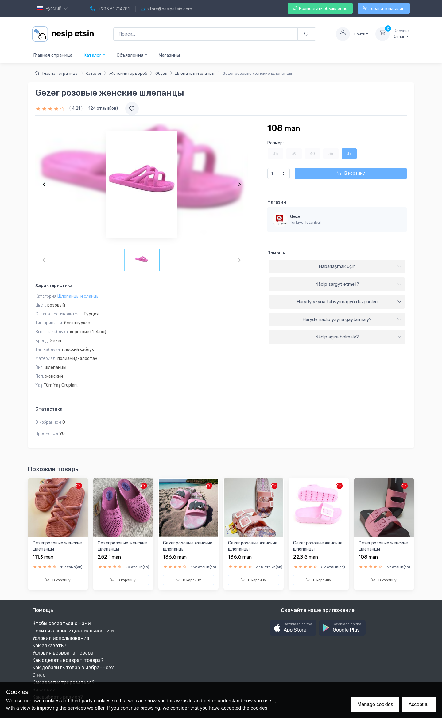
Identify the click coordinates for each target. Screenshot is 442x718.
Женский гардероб (128, 73)
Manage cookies (375, 704)
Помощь (276, 253)
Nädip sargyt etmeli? (358, 284)
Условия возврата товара (62, 653)
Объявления (132, 55)
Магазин (276, 202)
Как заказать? (49, 645)
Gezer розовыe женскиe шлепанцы (57, 546)
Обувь (161, 73)
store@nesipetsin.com (166, 9)
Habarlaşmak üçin (360, 266)
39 (294, 153)
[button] (293, 628)
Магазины (169, 55)
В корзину (351, 173)
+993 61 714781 (110, 9)
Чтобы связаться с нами (61, 623)
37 (349, 153)
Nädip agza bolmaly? (358, 337)
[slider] (51, 108)
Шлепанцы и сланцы (195, 73)
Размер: (275, 143)
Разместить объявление (320, 8)
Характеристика (54, 285)
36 (330, 153)
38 (275, 153)
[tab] (337, 266)
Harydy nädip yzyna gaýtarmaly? (352, 319)
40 (312, 153)
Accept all (419, 704)
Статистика (49, 409)
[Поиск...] (205, 34)
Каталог (94, 55)
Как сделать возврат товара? (67, 660)
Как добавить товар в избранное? (73, 667)
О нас (38, 675)
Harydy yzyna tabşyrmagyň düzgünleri (349, 301)
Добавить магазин (384, 8)
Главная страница (52, 55)
